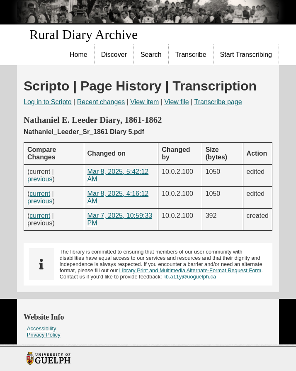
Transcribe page (218, 101)
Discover (114, 54)
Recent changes (101, 101)
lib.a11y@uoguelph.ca (189, 276)
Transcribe (190, 54)
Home (78, 54)
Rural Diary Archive (83, 34)
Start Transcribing (246, 54)
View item (144, 101)
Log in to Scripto (48, 101)
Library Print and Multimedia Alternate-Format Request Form (190, 270)
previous (39, 179)
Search (151, 54)
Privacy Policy (44, 335)
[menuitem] (79, 54)
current (39, 193)
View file (176, 101)
